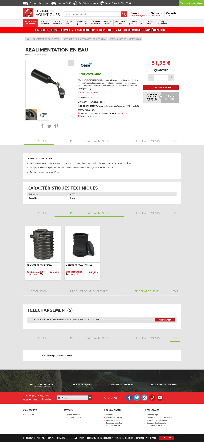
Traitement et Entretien (96, 23)
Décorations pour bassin (83, 23)
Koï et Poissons (70, 23)
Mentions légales (153, 415)
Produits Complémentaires (89, 140)
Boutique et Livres (109, 23)
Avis (175, 140)
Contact (109, 415)
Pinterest (153, 397)
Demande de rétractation (157, 423)
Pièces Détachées (152, 23)
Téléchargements (147, 140)
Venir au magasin (113, 420)
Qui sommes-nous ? (73, 415)
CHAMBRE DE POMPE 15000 (39, 265)
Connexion (29, 415)
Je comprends (166, 438)
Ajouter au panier (163, 87)
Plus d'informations (88, 92)
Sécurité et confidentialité (157, 420)
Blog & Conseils (165, 23)
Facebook (129, 397)
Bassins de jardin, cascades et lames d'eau (84, 39)
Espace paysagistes (114, 423)
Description (39, 140)
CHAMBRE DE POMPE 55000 (79, 265)
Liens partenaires (113, 426)
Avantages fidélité (73, 417)
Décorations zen (122, 23)
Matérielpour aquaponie (137, 23)
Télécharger (165, 320)
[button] (42, 126)
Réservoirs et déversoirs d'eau (125, 39)
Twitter (137, 397)
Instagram (145, 397)
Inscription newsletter (115, 417)
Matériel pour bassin (44, 23)
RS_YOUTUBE (161, 397)
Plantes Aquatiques (58, 23)
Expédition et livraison (156, 426)
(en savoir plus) (123, 113)
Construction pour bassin (30, 23)
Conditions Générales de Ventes (159, 417)
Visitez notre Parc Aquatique (191, 3)
